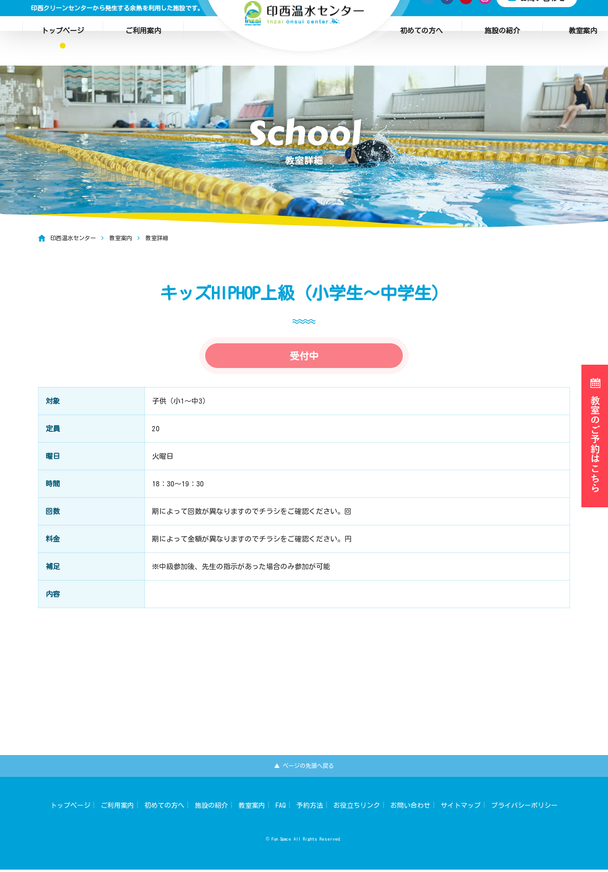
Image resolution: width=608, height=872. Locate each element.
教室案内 (251, 807)
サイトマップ (461, 807)
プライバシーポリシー (524, 807)
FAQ (281, 807)
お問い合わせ (410, 807)
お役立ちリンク (356, 807)
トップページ (62, 17)
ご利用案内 (143, 17)
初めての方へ (421, 17)
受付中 (304, 370)
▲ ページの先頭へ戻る (304, 767)
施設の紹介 (502, 17)
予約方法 (309, 807)
